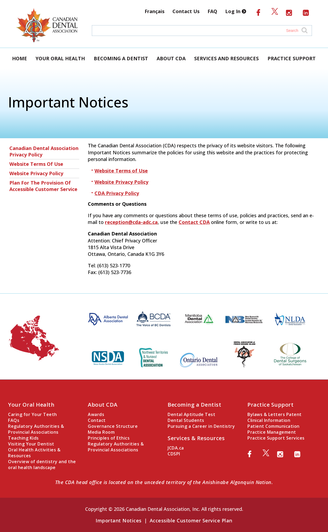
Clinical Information (268, 420)
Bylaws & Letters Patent (274, 414)
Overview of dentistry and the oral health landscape (42, 464)
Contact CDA (194, 222)
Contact (97, 420)
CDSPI (174, 454)
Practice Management (271, 432)
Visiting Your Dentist (31, 444)
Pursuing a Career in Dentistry (201, 426)
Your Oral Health (60, 58)
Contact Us (185, 11)
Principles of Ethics (109, 438)
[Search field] (196, 30)
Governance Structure (113, 426)
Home (19, 58)
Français (154, 11)
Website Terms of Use (36, 164)
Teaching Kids (23, 438)
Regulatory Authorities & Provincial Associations (36, 429)
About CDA (171, 58)
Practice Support (291, 58)
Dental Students (186, 420)
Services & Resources (196, 438)
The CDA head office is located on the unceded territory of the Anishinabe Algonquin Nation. (164, 482)
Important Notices (119, 520)
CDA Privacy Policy (117, 193)
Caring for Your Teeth (32, 414)
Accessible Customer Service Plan (191, 520)
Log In (236, 11)
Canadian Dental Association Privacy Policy (43, 151)
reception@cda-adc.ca (131, 222)
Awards (96, 414)
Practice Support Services (276, 438)
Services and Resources (226, 58)
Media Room (101, 432)
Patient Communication (273, 426)
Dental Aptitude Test (191, 414)
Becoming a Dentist (121, 58)
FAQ (212, 11)
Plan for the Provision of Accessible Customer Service (43, 185)
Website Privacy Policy (36, 173)
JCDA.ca (176, 448)
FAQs (13, 420)
